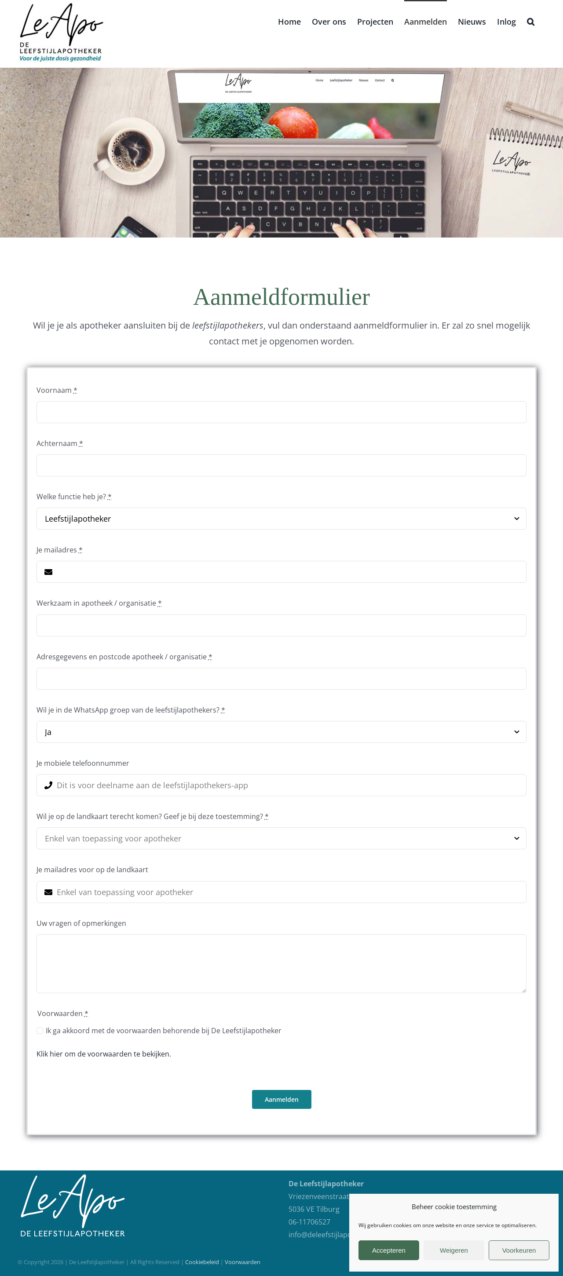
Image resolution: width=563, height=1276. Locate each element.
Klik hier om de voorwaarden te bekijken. (104, 1054)
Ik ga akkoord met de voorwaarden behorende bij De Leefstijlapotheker (164, 1030)
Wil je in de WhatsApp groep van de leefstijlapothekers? (131, 710)
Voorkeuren (519, 1250)
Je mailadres (60, 550)
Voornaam (57, 390)
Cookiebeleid (202, 1262)
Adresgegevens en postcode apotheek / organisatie (124, 657)
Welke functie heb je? (74, 496)
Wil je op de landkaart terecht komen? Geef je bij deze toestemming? (153, 816)
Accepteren (389, 1250)
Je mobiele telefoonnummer (83, 763)
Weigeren (454, 1250)
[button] (530, 20)
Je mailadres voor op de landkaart (92, 869)
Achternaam (60, 443)
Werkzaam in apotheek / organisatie (99, 603)
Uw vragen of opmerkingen (81, 923)
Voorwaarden (242, 1262)
